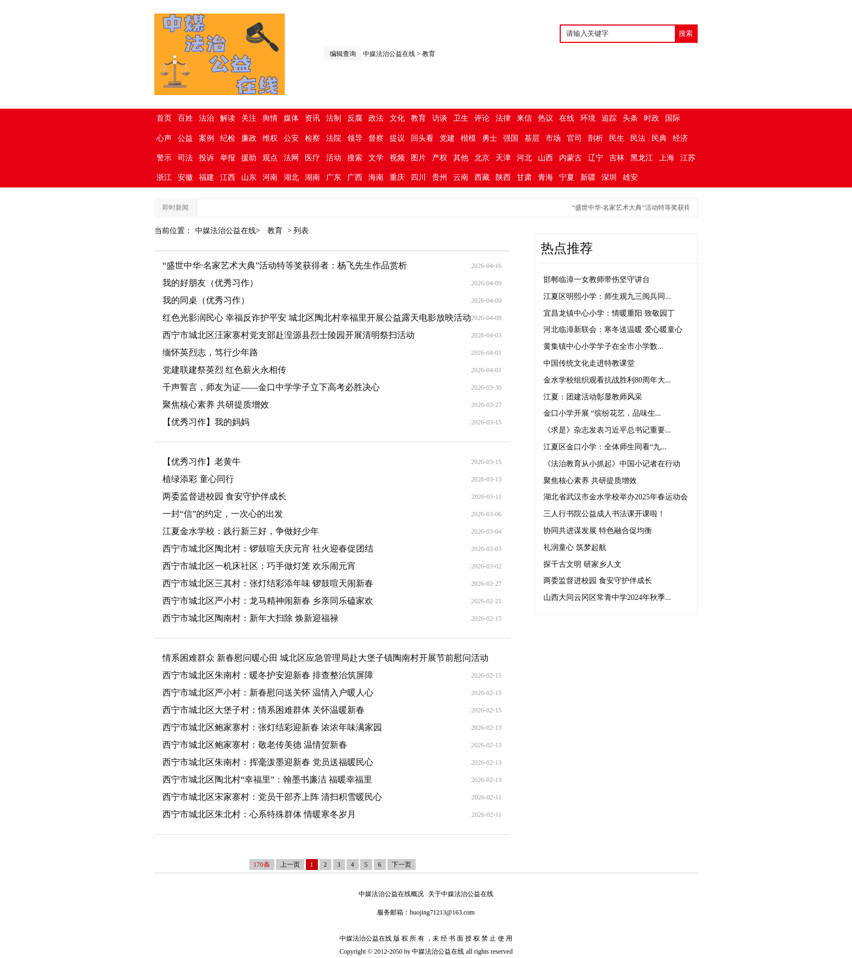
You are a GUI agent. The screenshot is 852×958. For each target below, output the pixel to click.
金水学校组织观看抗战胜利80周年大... (607, 380)
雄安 (630, 177)
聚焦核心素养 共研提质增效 (215, 404)
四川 (418, 177)
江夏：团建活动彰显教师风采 (592, 397)
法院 (333, 138)
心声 (164, 138)
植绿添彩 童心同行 (198, 479)
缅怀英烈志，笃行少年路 (210, 352)
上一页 (290, 864)
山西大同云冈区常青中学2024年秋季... (607, 597)
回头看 (422, 138)
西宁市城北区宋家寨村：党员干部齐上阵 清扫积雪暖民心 (272, 797)
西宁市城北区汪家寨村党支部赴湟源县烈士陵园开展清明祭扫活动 (288, 335)
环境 (588, 118)
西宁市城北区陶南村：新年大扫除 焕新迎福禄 (250, 618)
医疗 (312, 158)
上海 (666, 158)
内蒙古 (570, 158)
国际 (672, 118)
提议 (397, 138)
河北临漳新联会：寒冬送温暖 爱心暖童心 (612, 329)
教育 (428, 54)
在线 (566, 118)
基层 (532, 138)
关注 (248, 118)
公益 (185, 138)
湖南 (312, 177)
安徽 (185, 177)
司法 (185, 158)
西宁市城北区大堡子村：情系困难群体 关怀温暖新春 (263, 710)
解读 (227, 118)
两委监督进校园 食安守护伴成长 (224, 496)
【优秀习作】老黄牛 (201, 461)
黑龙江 (641, 158)
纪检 (227, 138)
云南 (460, 177)
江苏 (688, 158)
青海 (545, 177)
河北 (524, 158)
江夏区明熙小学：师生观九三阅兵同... (607, 296)
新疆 (588, 177)
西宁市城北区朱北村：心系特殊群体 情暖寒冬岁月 (259, 814)
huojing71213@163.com (442, 912)
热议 (545, 118)
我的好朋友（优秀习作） (210, 282)
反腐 (354, 118)
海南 (376, 177)
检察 (312, 138)
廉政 (248, 138)
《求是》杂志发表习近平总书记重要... (607, 430)
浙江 (164, 177)
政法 (376, 118)
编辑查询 (343, 54)
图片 (418, 158)
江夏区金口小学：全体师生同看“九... (605, 447)
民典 (659, 138)
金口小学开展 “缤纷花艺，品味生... (602, 413)
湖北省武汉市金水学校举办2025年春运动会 (615, 497)
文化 (397, 118)
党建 (447, 138)
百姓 (185, 118)
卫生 (460, 118)
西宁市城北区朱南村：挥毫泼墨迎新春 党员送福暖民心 (267, 762)
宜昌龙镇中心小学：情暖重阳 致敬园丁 (609, 313)
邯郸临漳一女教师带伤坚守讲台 (596, 279)
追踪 (609, 118)
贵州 (439, 177)
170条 (262, 864)
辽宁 (595, 158)
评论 (482, 118)
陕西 (503, 177)
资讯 (312, 118)
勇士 (489, 138)
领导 (354, 138)
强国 (510, 138)
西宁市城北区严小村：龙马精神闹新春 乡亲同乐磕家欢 (267, 600)
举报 (227, 158)
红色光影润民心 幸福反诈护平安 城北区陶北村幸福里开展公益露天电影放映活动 (316, 317)
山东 (248, 177)
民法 (638, 138)
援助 (248, 158)
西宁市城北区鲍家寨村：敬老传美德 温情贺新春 (254, 744)
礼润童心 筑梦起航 (574, 547)
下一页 (401, 864)
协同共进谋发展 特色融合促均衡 (597, 531)
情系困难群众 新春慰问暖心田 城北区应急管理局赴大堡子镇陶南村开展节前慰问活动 (325, 657)
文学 (376, 158)
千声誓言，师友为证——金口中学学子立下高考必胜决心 (271, 387)
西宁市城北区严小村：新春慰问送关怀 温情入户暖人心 (267, 692)
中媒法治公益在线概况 (391, 894)
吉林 (616, 158)
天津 (503, 158)
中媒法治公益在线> (228, 231)
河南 (270, 177)
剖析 (595, 138)
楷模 (468, 138)
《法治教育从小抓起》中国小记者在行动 (611, 464)
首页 (164, 118)
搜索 (354, 158)
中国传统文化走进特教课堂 (589, 363)
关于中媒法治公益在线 (460, 894)
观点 (270, 158)
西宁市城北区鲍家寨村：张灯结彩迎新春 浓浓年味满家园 (272, 727)
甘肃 (524, 177)
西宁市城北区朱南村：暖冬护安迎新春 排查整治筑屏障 (267, 675)
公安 (291, 138)
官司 (574, 138)
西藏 (482, 177)
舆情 (270, 118)
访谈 (439, 118)
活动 (333, 158)
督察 (376, 138)
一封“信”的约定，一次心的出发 (222, 513)
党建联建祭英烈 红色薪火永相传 (224, 369)
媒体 (291, 118)
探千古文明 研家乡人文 (582, 564)
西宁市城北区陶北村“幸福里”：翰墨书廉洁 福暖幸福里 (267, 779)
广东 (333, 177)
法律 (503, 118)
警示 (164, 158)
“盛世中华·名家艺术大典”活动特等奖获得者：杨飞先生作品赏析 (671, 207)
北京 (482, 158)
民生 (616, 138)
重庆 (397, 177)
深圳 (609, 177)
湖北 (291, 177)
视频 (397, 158)
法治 (206, 118)
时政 (651, 118)
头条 (630, 118)
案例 (206, 138)
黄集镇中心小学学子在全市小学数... (603, 346)
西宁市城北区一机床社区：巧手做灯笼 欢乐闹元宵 (259, 566)
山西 (545, 158)
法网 (291, 158)
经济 (680, 138)
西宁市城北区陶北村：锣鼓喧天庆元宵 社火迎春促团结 (267, 548)
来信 (524, 118)
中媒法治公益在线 (389, 54)
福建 (206, 177)
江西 (227, 177)
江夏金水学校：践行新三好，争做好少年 (240, 531)
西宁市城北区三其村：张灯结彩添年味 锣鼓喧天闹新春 (267, 583)
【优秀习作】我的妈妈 (205, 422)
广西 (354, 177)
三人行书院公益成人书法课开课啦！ (604, 514)
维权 (270, 138)
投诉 (206, 158)
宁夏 (566, 177)
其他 (460, 158)
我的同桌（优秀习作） (205, 300)
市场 (553, 138)
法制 (333, 118)
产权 (439, 158)
